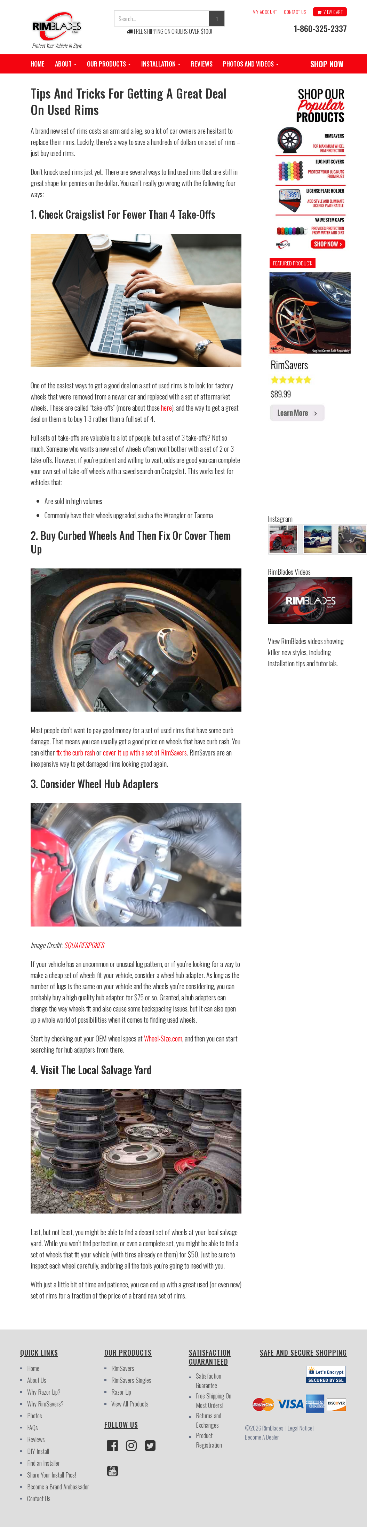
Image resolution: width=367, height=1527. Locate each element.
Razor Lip (121, 1391)
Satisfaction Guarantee (208, 1380)
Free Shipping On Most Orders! (213, 1400)
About (66, 63)
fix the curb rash (75, 752)
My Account (265, 11)
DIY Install (38, 1451)
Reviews (202, 63)
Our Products (109, 63)
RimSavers (122, 1368)
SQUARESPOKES (84, 945)
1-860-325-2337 (320, 28)
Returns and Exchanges (208, 1420)
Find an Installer (43, 1462)
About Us (36, 1380)
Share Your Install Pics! (51, 1474)
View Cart (330, 11)
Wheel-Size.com (163, 1038)
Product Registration (209, 1440)
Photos (34, 1415)
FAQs (32, 1427)
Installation (161, 63)
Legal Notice (301, 1428)
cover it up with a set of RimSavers (145, 752)
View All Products (130, 1403)
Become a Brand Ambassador (58, 1486)
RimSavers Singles (131, 1380)
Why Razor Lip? (44, 1391)
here (166, 407)
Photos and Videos (251, 63)
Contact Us (295, 11)
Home (38, 63)
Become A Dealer (262, 1437)
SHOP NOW (326, 63)
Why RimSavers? (45, 1403)
